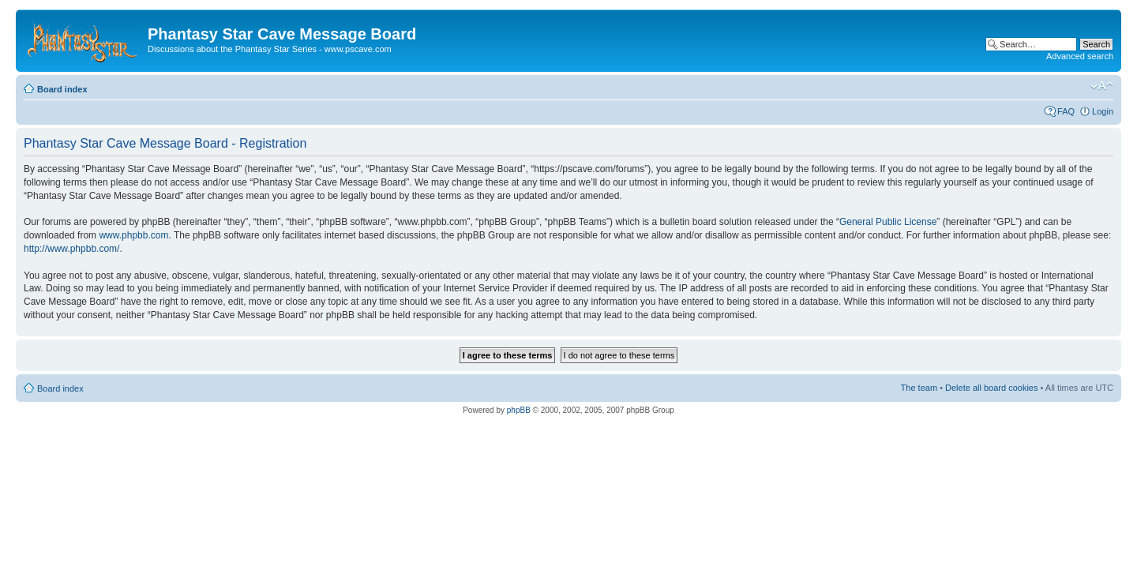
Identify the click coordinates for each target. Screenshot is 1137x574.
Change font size (1101, 86)
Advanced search (1079, 56)
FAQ (1066, 111)
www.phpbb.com (133, 235)
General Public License (887, 221)
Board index (62, 89)
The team (919, 387)
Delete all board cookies (991, 387)
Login (1102, 111)
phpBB (519, 410)
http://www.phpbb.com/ (71, 248)
